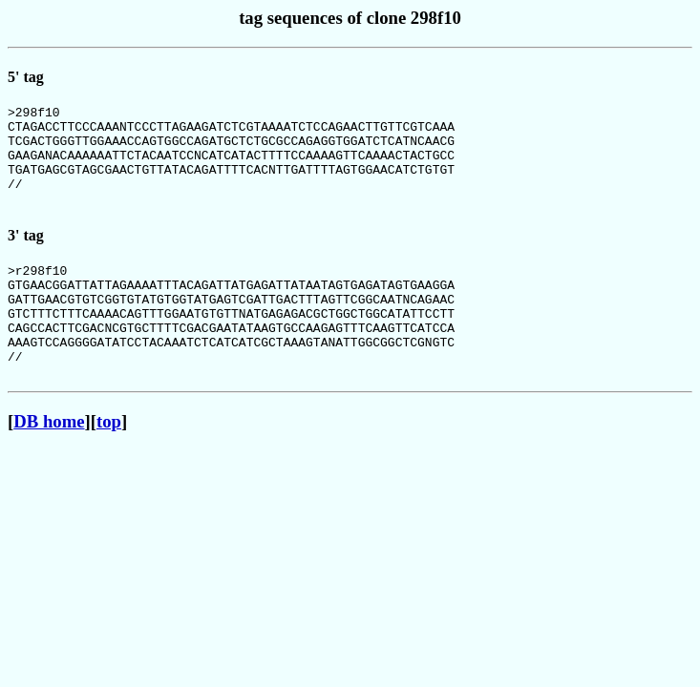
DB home (48, 464)
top (108, 464)
